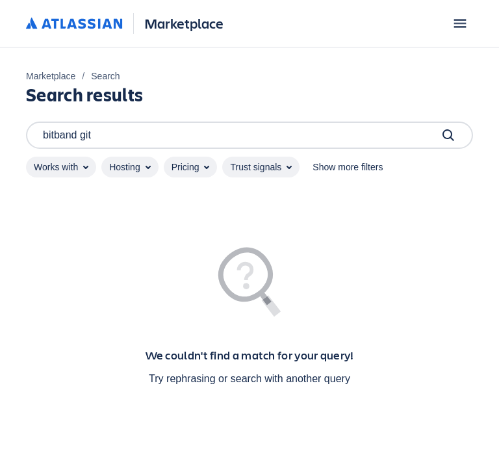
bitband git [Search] (249, 135)
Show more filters (348, 167)
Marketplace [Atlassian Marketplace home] (184, 23)
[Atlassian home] (74, 24)
